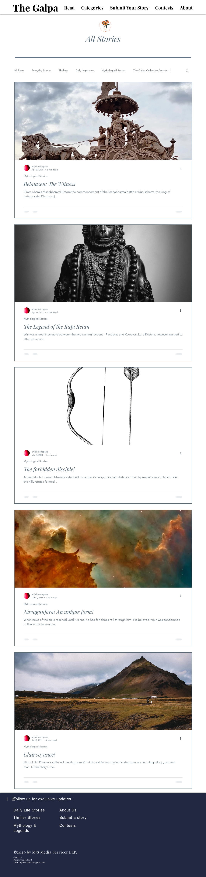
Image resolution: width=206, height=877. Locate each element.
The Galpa (35, 7)
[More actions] (182, 168)
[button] (187, 71)
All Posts (19, 70)
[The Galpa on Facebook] (7, 799)
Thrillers (63, 70)
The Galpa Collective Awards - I (152, 70)
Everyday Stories (41, 70)
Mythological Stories (114, 70)
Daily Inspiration (84, 70)
